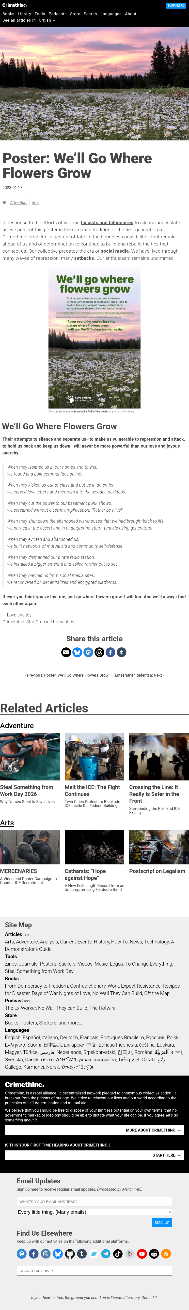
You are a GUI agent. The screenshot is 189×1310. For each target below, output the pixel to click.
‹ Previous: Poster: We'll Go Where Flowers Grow (67, 675)
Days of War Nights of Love (61, 993)
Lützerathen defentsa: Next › (139, 675)
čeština (147, 1045)
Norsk (52, 1067)
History (101, 942)
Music (101, 964)
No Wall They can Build (62, 1008)
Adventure (18, 202)
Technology (156, 942)
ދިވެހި (162, 1060)
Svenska (14, 1060)
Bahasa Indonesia (118, 1045)
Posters (48, 964)
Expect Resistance (141, 986)
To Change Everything (148, 964)
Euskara (165, 1045)
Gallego (13, 1067)
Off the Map (157, 993)
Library (24, 14)
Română (143, 1052)
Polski (173, 1037)
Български (72, 1045)
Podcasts (58, 14)
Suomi (34, 1045)
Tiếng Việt (129, 1060)
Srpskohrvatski (99, 1052)
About (131, 14)
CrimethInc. (14, 4)
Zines (11, 964)
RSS (26, 935)
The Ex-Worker (20, 1008)
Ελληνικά (15, 1045)
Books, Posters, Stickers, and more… (43, 1023)
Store (75, 14)
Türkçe (30, 1052)
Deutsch (69, 1037)
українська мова (97, 1060)
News (136, 942)
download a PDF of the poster (91, 411)
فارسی (47, 1052)
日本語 (50, 1045)
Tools (40, 14)
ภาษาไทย (66, 1060)
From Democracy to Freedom (36, 986)
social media (115, 251)
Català (149, 1060)
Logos (116, 964)
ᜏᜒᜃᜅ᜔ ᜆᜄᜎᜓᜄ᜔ (77, 1067)
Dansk (32, 1060)
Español (31, 1037)
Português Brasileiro (122, 1037)
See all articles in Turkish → (29, 20)
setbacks (84, 258)
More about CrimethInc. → (153, 1130)
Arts (35, 202)
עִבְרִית (47, 1060)
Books (8, 14)
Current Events (76, 942)
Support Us (176, 5)
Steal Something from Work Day (39, 971)
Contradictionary (88, 986)
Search (90, 14)
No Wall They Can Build (117, 993)
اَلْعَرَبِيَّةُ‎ (162, 1052)
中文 (91, 1045)
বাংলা (176, 1052)
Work (113, 986)
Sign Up (162, 1222)
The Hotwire (102, 1008)
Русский (155, 1037)
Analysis (49, 942)
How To (119, 942)
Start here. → (167, 1155)
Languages (111, 14)
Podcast (14, 1001)
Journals (28, 964)
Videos (85, 964)
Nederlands (69, 1052)
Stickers (67, 964)
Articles (13, 934)
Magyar (13, 1052)
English (13, 1037)
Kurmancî (33, 1067)
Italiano (50, 1037)
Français (89, 1037)
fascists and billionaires (107, 222)
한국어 (124, 1052)
